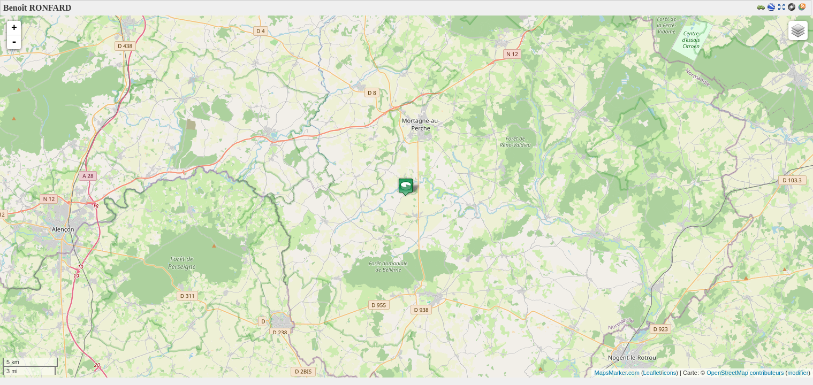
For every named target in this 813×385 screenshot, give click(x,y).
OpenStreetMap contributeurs (745, 372)
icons (670, 372)
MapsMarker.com (616, 372)
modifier (797, 372)
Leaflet (652, 372)
